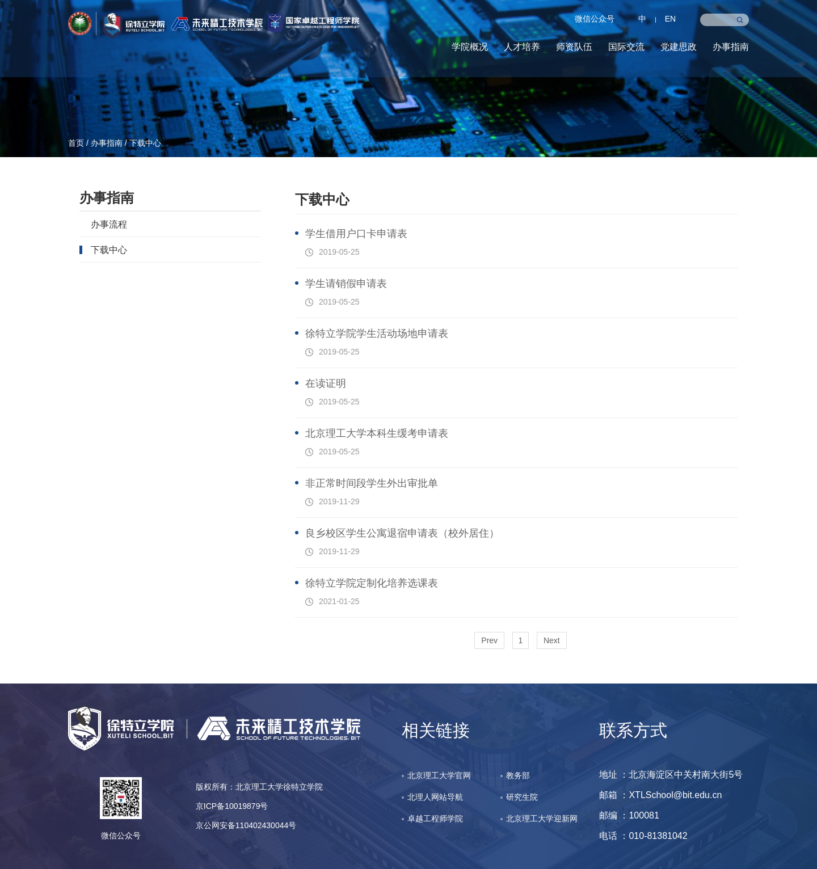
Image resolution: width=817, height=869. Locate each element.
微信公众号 (594, 18)
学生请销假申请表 (346, 283)
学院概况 (470, 47)
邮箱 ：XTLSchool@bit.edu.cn (660, 795)
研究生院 (522, 796)
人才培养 (522, 47)
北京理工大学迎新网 (542, 818)
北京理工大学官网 (439, 775)
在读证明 (325, 383)
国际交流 (626, 47)
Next (552, 640)
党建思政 (678, 47)
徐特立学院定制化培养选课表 (371, 583)
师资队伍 (574, 47)
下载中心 (145, 142)
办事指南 (731, 47)
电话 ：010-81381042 (643, 836)
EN (670, 18)
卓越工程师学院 (435, 818)
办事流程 (109, 224)
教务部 (518, 775)
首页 (76, 142)
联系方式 (633, 730)
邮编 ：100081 (629, 815)
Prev (489, 640)
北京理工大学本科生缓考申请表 (376, 433)
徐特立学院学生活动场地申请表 (376, 333)
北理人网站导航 (435, 796)
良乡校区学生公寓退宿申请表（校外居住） (402, 533)
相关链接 (436, 730)
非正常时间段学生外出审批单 (371, 483)
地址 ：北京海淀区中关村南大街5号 (671, 774)
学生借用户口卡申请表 (356, 233)
